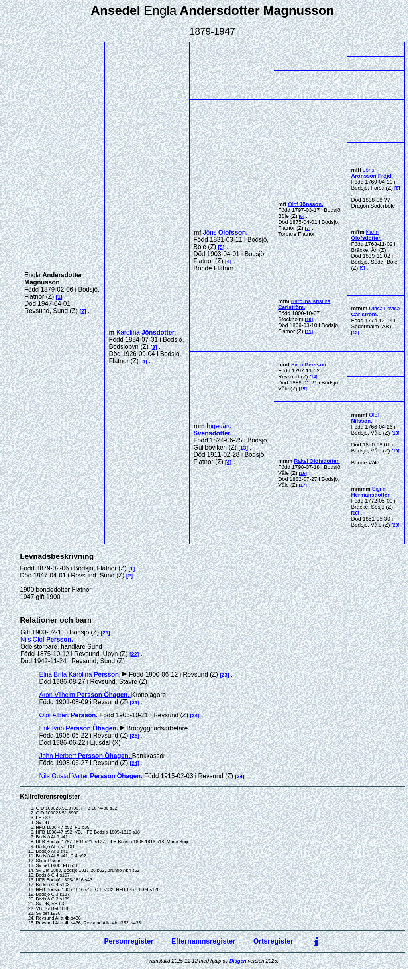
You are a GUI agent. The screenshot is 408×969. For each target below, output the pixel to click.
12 (355, 332)
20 (395, 525)
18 (395, 433)
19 (395, 450)
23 (225, 675)
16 (303, 473)
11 (309, 331)
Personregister (128, 941)
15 (303, 388)
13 (243, 448)
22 (134, 654)
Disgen (238, 961)
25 (134, 736)
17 (303, 485)
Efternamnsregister (203, 941)
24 (134, 702)
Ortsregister (273, 941)
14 (313, 376)
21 (105, 633)
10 (309, 319)
